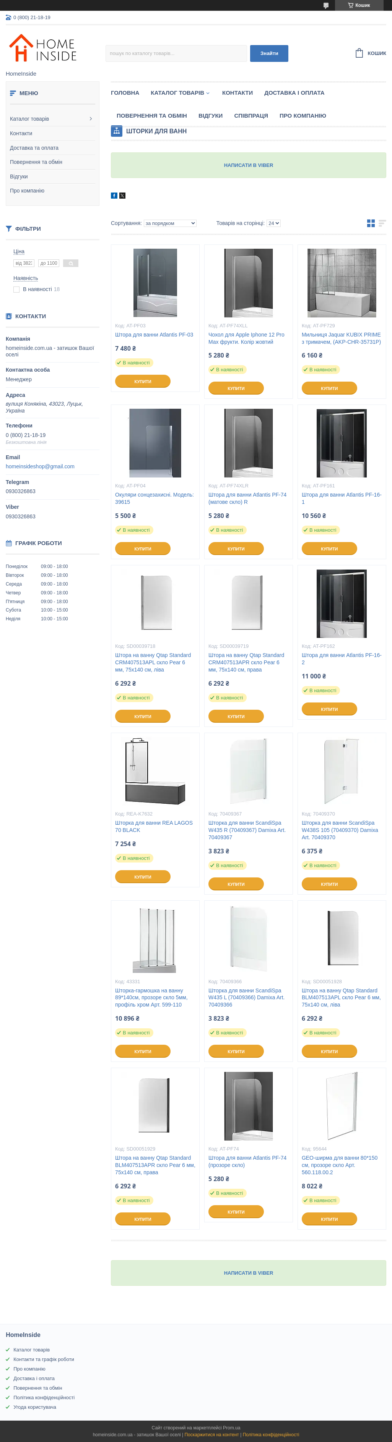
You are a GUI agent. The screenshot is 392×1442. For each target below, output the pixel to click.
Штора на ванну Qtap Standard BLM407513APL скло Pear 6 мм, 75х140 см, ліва (341, 997)
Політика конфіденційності (44, 1397)
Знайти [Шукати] (269, 53)
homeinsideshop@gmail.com (40, 466)
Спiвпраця (251, 115)
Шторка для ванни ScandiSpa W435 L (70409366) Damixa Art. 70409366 (246, 997)
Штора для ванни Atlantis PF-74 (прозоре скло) (247, 1161)
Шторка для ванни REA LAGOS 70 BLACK (154, 826)
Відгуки (19, 176)
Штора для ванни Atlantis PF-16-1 (342, 498)
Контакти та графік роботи (43, 1359)
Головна (125, 92)
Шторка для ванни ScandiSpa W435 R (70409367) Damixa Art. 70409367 (247, 830)
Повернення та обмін (36, 162)
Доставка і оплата (294, 92)
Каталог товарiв (177, 92)
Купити (142, 381)
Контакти (21, 133)
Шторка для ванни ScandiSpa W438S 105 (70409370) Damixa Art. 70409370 (340, 830)
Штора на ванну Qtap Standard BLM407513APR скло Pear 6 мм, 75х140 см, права (155, 1165)
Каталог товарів (29, 119)
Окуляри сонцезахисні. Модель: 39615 (154, 498)
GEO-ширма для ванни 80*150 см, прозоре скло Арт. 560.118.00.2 (339, 1165)
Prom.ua (231, 1428)
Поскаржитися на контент (211, 1434)
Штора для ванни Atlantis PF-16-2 (342, 658)
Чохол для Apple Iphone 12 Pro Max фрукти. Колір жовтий (246, 338)
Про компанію (27, 191)
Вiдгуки (210, 115)
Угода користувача (34, 1407)
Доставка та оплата (34, 148)
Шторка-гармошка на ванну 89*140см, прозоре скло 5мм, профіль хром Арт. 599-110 (151, 997)
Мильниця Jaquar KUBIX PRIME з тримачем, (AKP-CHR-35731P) (341, 338)
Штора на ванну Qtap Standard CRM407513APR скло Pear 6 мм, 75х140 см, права (246, 662)
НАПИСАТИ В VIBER (248, 165)
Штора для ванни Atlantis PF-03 (154, 335)
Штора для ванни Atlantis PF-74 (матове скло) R (247, 498)
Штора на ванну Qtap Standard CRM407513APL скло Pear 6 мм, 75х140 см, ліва (153, 662)
